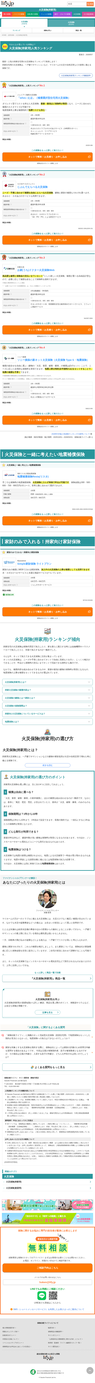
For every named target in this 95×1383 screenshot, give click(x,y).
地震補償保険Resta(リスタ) (33, 476)
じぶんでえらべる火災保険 (32, 187)
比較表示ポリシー (9, 1335)
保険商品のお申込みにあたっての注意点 (16, 1346)
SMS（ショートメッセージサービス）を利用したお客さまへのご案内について (48, 1309)
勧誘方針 (51, 1328)
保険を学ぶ (47, 30)
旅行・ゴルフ (62, 14)
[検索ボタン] (90, 4)
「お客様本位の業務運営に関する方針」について (64, 1339)
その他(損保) (88, 14)
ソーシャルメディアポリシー (12, 1343)
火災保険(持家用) (14, 1182)
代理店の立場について (10, 1339)
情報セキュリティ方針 (10, 1331)
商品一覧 (79, 30)
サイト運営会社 (53, 1346)
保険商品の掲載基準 (55, 1331)
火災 (76, 14)
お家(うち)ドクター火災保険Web (36, 270)
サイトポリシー (53, 1335)
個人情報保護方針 (9, 1328)
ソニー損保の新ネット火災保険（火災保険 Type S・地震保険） (53, 360)
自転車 (32, 14)
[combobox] (77, 4)
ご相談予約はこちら (47, 1267)
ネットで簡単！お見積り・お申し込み (47, 157)
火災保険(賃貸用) (14, 1188)
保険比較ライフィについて (47, 1323)
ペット (46, 14)
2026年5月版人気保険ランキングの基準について (70, 434)
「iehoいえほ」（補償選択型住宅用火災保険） (43, 97)
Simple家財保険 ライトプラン (34, 563)
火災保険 (24, 23)
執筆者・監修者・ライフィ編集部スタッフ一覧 (64, 1343)
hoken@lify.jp (47, 1282)
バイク (19, 14)
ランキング (16, 30)
